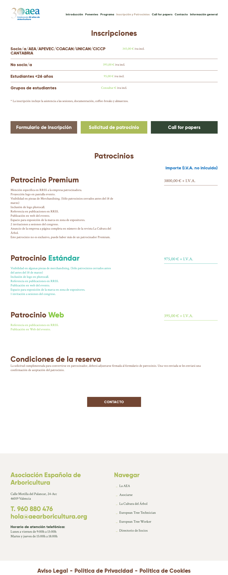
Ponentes (91, 14)
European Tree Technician (137, 512)
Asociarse (125, 494)
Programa (107, 14)
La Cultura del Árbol (133, 503)
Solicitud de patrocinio (114, 127)
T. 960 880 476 (32, 509)
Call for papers (162, 14)
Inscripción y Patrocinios (133, 14)
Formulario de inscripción (44, 127)
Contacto (181, 14)
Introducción (74, 14)
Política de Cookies (165, 570)
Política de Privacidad (103, 570)
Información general (204, 14)
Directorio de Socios (133, 530)
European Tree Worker (135, 521)
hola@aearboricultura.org (49, 516)
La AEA (124, 486)
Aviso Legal (52, 570)
